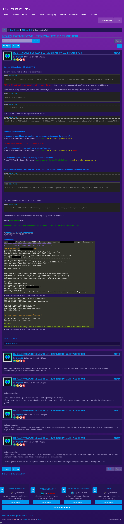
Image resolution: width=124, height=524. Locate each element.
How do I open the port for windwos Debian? (47, 489)
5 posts (118, 41)
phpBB (39, 519)
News (33, 15)
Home (6, 15)
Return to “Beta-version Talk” (13, 474)
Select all (13, 76)
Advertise (5, 516)
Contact (63, 15)
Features (15, 15)
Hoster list (73, 15)
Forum (41, 15)
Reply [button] (6, 46)
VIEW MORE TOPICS (62, 508)
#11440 (117, 354)
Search (95, 15)
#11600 (117, 438)
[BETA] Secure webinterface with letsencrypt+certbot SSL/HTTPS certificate (40, 36)
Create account (106, 20)
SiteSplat (25, 519)
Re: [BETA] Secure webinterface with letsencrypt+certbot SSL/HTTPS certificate (49, 354)
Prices (24, 15)
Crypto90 (19, 57)
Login (118, 20)
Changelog (51, 15)
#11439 (117, 53)
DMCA (24, 516)
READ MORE (15, 502)
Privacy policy (15, 516)
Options (110, 469)
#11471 (117, 410)
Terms (31, 516)
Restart (109, 488)
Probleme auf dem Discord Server (78, 488)
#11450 (117, 378)
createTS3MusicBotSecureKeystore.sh (19, 232)
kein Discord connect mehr (16, 488)
